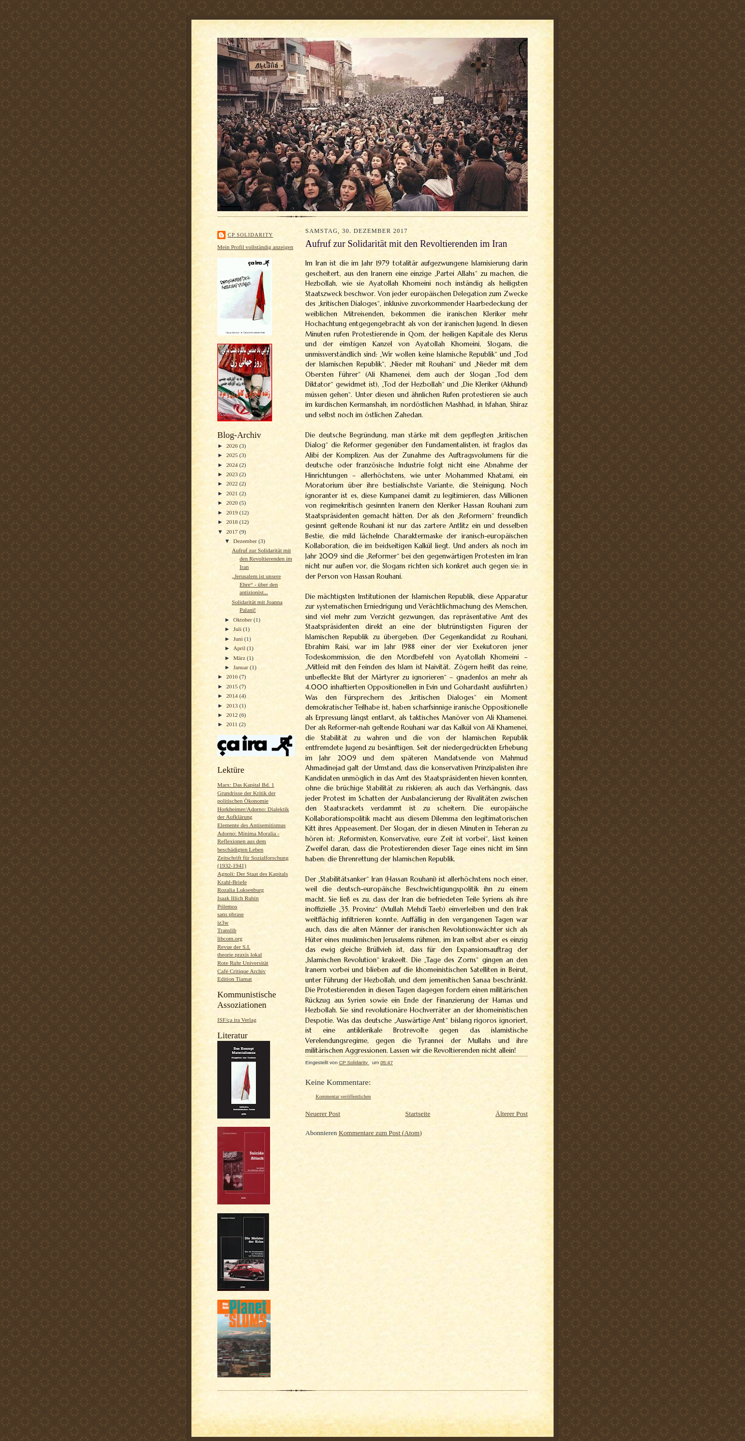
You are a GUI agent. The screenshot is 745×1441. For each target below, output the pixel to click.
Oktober (243, 619)
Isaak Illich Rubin (238, 898)
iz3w (223, 922)
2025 (232, 455)
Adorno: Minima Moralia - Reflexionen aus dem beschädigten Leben (248, 841)
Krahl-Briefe (232, 882)
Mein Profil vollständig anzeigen (255, 247)
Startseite (417, 1113)
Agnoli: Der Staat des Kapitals (252, 874)
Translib (226, 930)
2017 (232, 531)
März (240, 658)
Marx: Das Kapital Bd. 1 (245, 785)
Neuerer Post (322, 1113)
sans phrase (230, 914)
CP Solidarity (250, 235)
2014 (232, 696)
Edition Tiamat (234, 979)
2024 (232, 465)
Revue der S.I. (233, 947)
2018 (232, 522)
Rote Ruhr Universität (243, 963)
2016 (232, 676)
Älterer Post (512, 1113)
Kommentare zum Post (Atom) (380, 1133)
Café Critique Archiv (241, 971)
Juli (238, 629)
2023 (232, 474)
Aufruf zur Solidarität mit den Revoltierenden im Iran (262, 558)
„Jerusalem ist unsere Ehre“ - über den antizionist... (256, 584)
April (240, 648)
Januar (241, 667)
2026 (232, 446)
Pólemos (227, 906)
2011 (232, 724)
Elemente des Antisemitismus (251, 825)
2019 (232, 512)
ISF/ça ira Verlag (237, 1020)
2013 (232, 705)
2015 (232, 686)
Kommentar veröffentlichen (343, 1096)
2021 (232, 493)
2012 (232, 715)
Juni (238, 639)
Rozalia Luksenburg (240, 890)
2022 (232, 483)
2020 (232, 502)
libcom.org (230, 938)
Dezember (246, 541)
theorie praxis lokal (239, 954)
